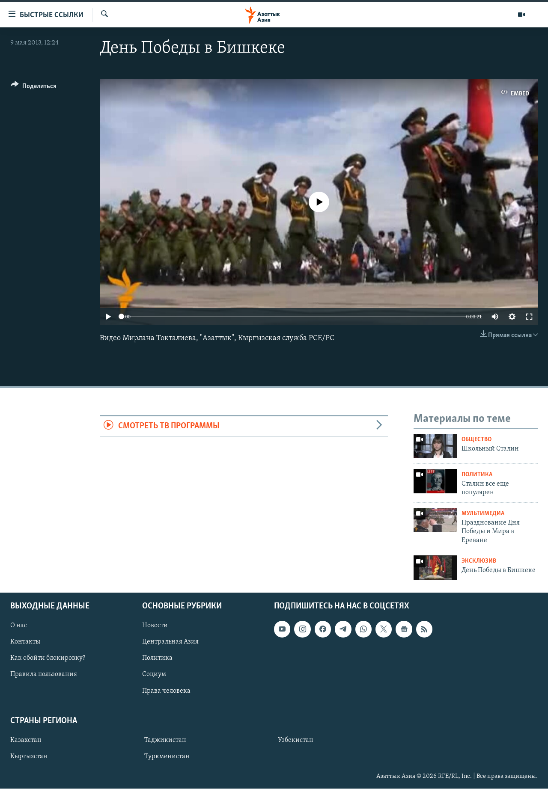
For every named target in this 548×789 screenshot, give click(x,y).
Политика (477, 475)
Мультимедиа (483, 513)
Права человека (166, 691)
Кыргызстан (29, 756)
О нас (18, 626)
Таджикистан (165, 740)
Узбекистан (295, 740)
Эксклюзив (479, 561)
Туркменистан (167, 756)
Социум (154, 674)
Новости (155, 626)
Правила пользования (43, 674)
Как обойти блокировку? (47, 658)
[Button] (34, 87)
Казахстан (26, 740)
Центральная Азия (170, 642)
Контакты (25, 642)
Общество (476, 439)
